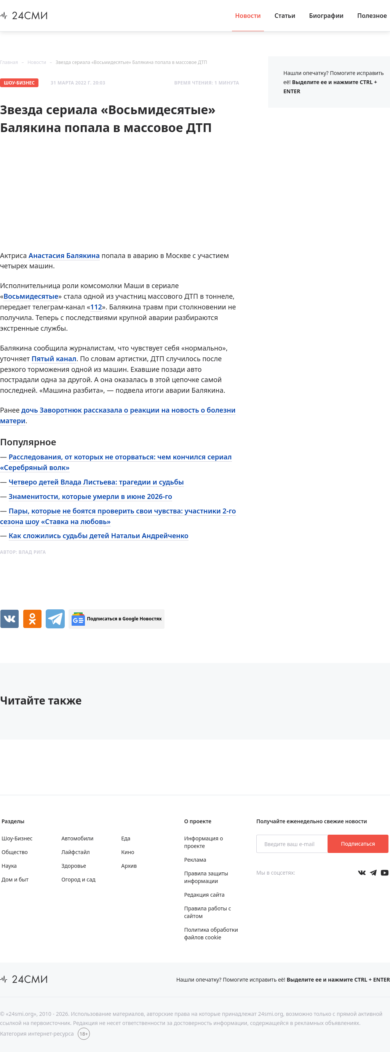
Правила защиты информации (206, 877)
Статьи (285, 15)
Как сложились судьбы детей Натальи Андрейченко (99, 535)
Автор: (23, 552)
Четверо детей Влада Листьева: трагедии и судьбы (96, 481)
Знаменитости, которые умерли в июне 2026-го (90, 496)
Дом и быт (15, 879)
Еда (125, 838)
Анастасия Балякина (64, 255)
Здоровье (73, 865)
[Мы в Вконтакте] (362, 873)
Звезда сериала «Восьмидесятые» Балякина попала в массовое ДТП (131, 62)
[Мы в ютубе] (384, 873)
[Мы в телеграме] (373, 873)
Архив (129, 865)
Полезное (372, 15)
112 (96, 306)
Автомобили (77, 838)
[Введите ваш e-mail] (292, 844)
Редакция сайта (204, 894)
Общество (15, 852)
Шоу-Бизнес (19, 83)
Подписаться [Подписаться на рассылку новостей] (358, 843)
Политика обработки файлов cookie (211, 933)
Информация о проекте (203, 842)
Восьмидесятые (30, 296)
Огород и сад (78, 879)
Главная (9, 62)
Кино (127, 852)
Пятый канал (54, 358)
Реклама (195, 859)
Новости (248, 15)
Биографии (326, 15)
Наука (9, 865)
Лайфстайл (75, 852)
